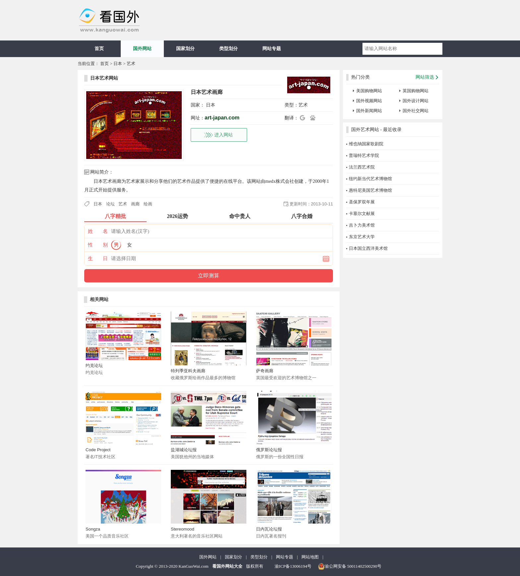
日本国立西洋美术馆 (368, 248)
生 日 (98, 258)
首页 (99, 48)
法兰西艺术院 (362, 167)
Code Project (98, 449)
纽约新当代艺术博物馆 (370, 178)
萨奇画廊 (264, 370)
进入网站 (223, 134)
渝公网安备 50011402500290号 (350, 566)
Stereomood (182, 529)
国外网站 (142, 48)
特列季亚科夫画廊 (188, 370)
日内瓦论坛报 (269, 529)
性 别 (98, 245)
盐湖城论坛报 (184, 449)
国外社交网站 (415, 110)
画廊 (135, 203)
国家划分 (185, 48)
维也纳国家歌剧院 (366, 143)
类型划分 (228, 48)
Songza (93, 529)
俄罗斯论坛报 (269, 449)
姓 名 (98, 231)
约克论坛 (94, 365)
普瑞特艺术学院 (364, 155)
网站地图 (310, 556)
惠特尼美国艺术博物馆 (370, 190)
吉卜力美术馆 (362, 225)
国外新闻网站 (369, 110)
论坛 (110, 203)
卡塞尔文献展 (362, 213)
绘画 (148, 203)
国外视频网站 (369, 100)
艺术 (131, 63)
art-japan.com (222, 117)
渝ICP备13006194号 (293, 566)
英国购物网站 (415, 90)
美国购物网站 (369, 90)
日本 (117, 63)
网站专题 (271, 48)
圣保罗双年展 (362, 201)
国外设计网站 (415, 100)
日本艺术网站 (104, 78)
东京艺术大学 (362, 236)
